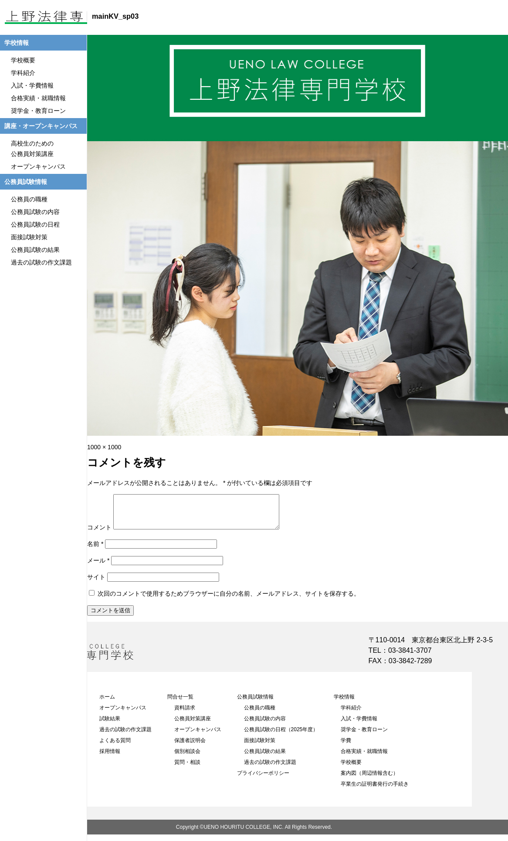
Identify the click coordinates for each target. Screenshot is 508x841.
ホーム (107, 703)
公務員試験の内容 (265, 725)
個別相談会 (187, 758)
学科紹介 (351, 714)
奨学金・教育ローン (364, 736)
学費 (346, 747)
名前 (95, 550)
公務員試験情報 (255, 703)
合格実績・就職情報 (364, 758)
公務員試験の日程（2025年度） (281, 736)
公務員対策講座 (192, 725)
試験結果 (109, 725)
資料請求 (184, 714)
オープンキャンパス (122, 714)
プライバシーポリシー (263, 780)
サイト (96, 583)
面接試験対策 (259, 747)
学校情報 (344, 703)
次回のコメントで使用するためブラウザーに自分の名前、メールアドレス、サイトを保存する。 (229, 600)
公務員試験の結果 (265, 758)
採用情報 (109, 758)
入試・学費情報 (359, 725)
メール (98, 566)
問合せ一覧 (180, 703)
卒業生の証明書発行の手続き (375, 790)
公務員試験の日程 (35, 224)
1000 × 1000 (104, 447)
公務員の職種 (259, 714)
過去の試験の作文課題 (125, 736)
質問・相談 (187, 769)
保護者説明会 (190, 747)
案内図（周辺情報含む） (369, 780)
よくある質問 (115, 747)
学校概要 (351, 769)
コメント (99, 533)
